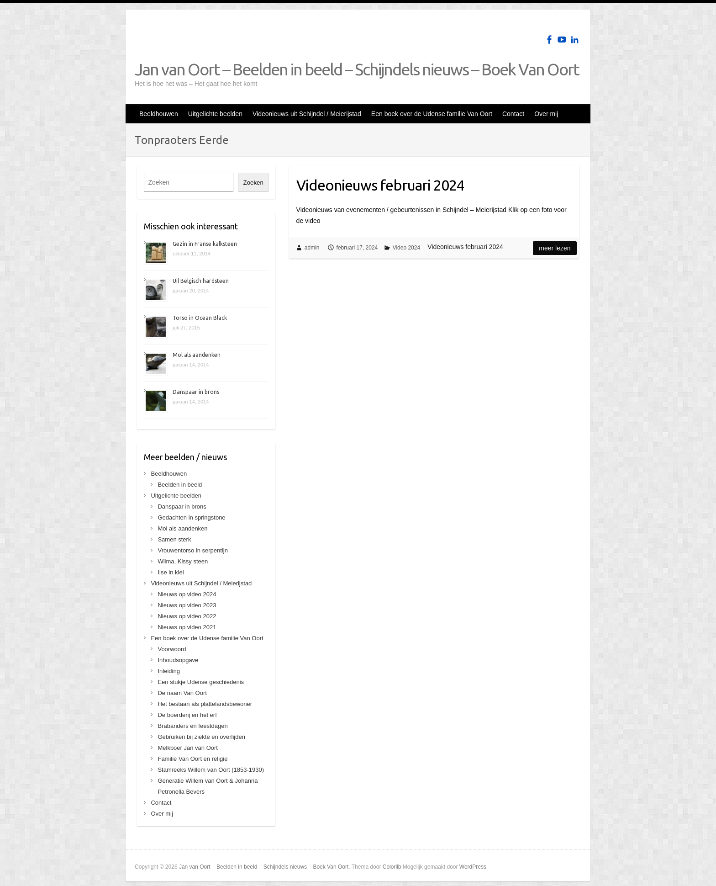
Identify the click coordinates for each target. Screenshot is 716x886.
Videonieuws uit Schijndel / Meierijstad (307, 113)
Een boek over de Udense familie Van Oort (431, 113)
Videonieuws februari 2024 (380, 185)
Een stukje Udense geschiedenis (201, 682)
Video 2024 (407, 247)
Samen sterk (174, 539)
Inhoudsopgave (178, 660)
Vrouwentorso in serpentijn (192, 550)
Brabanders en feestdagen (192, 725)
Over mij (546, 113)
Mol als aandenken (197, 355)
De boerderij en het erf (187, 714)
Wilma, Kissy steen (183, 561)
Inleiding (168, 671)
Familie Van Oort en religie (192, 758)
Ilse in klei (171, 572)
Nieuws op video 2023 (187, 605)
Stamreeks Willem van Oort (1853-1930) (211, 769)
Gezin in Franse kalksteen (205, 244)
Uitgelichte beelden (215, 113)
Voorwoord (172, 649)
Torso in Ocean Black (200, 318)
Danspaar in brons (196, 392)
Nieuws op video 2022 (187, 616)
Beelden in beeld (180, 484)
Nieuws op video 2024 (187, 594)
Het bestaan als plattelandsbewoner (205, 703)
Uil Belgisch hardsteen (201, 281)
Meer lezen (554, 248)
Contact (513, 113)
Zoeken (253, 182)
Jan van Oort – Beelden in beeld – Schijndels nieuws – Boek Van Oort (357, 69)
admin (312, 247)
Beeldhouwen (158, 113)
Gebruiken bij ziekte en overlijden (201, 736)
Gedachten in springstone (191, 517)
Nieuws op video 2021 (187, 627)
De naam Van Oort (182, 693)
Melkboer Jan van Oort (188, 747)
